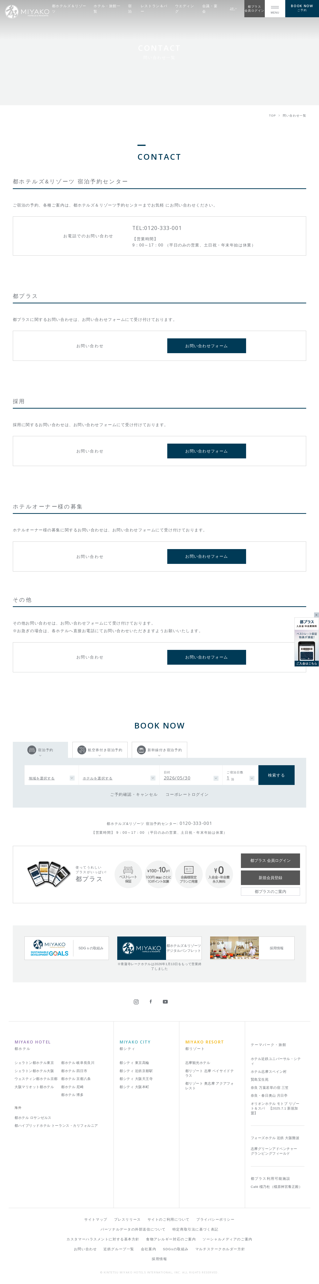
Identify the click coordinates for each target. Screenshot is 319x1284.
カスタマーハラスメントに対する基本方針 (103, 1239)
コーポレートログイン (187, 794)
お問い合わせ (85, 1249)
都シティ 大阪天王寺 (136, 1079)
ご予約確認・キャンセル (134, 794)
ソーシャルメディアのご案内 (227, 1239)
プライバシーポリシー (215, 1219)
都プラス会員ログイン (255, 8)
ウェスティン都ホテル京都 (36, 1079)
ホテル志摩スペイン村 (268, 1072)
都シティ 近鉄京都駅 (136, 1071)
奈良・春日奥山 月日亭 (269, 1095)
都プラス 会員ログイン (270, 860)
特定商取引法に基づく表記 (195, 1229)
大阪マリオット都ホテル (34, 1087)
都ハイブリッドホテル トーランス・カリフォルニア (56, 1126)
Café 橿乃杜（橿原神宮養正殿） (276, 1187)
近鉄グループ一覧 (118, 1249)
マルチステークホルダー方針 (220, 1249)
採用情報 (159, 1259)
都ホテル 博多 (72, 1095)
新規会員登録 (270, 877)
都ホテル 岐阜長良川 (77, 1063)
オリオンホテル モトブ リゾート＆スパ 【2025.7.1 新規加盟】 (275, 1108)
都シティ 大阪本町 (134, 1087)
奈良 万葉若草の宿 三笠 (270, 1088)
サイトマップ (95, 1219)
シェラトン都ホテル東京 (34, 1063)
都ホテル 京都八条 (76, 1079)
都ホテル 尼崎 (72, 1087)
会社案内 (148, 1249)
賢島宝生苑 (260, 1079)
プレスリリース (127, 1219)
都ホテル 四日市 (74, 1071)
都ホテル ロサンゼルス (33, 1118)
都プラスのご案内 (270, 891)
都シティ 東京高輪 (134, 1063)
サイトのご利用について (169, 1219)
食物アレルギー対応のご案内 (171, 1239)
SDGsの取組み (176, 1249)
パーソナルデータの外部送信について (133, 1229)
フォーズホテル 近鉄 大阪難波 (275, 1138)
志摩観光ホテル (197, 1063)
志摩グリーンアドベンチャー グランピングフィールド (274, 1151)
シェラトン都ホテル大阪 (34, 1071)
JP (233, 8)
